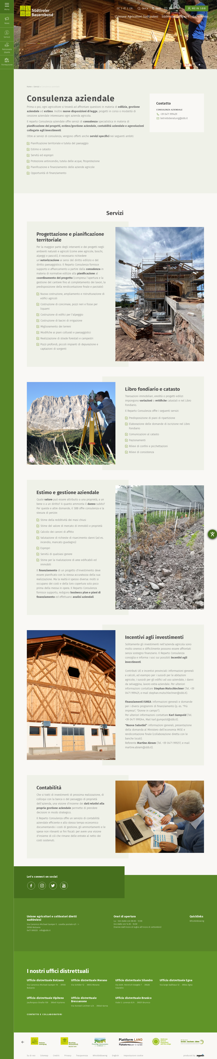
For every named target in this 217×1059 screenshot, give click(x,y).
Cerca (143, 8)
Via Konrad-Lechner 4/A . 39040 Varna (89, 1006)
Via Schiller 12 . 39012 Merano (85, 985)
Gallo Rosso (200, 16)
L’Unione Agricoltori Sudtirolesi (136, 16)
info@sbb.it (45, 930)
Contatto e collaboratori (44, 1014)
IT (124, 8)
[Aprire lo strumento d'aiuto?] (212, 534)
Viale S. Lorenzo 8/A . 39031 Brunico (132, 1002)
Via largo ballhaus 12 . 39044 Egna (176, 985)
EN (131, 8)
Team (170, 8)
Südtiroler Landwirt (175, 16)
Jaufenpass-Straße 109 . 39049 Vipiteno (46, 1002)
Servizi (36, 87)
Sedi (156, 8)
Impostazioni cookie (133, 1055)
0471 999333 (32, 930)
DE (118, 8)
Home (29, 87)
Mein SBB (197, 8)
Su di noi (31, 1055)
